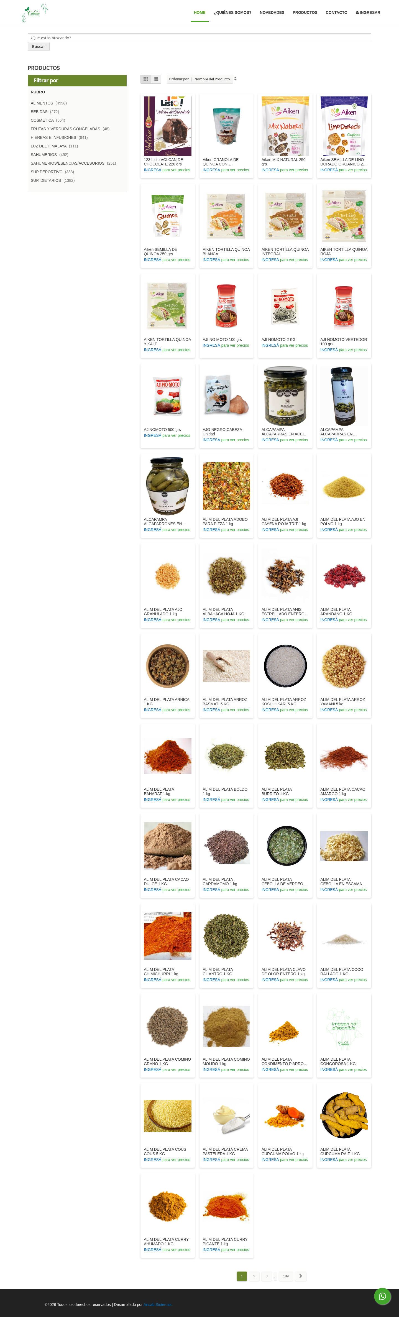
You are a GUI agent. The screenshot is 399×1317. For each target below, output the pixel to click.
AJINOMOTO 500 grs (162, 429)
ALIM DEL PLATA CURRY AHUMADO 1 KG (166, 1241)
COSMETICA (49, 120)
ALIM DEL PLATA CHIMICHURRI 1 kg (161, 971)
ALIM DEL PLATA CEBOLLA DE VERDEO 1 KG (284, 881)
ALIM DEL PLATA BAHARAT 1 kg (159, 791)
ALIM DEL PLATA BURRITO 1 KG (277, 791)
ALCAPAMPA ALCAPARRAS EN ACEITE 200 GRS (285, 431)
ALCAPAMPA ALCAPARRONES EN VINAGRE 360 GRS (163, 521)
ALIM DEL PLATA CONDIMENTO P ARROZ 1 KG (284, 1061)
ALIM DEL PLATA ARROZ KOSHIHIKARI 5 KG (284, 701)
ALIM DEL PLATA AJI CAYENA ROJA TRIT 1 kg (284, 521)
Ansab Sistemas (158, 1304)
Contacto (336, 12)
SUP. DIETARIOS (54, 180)
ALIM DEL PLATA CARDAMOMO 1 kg (220, 881)
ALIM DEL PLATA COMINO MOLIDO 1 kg (226, 1061)
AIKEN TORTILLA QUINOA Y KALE (167, 341)
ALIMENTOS (50, 103)
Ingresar (368, 12)
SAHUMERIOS (51, 154)
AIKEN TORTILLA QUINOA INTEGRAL (285, 251)
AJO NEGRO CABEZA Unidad (222, 431)
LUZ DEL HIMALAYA (56, 146)
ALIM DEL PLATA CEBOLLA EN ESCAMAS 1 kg (344, 881)
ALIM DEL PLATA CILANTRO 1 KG (218, 971)
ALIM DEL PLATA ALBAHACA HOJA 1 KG (223, 611)
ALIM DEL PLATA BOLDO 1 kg (225, 791)
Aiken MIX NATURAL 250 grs (284, 161)
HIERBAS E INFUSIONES (61, 137)
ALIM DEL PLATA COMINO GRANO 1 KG (167, 1061)
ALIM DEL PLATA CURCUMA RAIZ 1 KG (340, 1151)
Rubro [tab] (38, 92)
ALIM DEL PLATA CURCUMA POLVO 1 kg (283, 1151)
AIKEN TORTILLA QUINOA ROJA (343, 251)
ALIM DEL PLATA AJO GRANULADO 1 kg (163, 611)
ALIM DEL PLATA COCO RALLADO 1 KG (341, 971)
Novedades (272, 12)
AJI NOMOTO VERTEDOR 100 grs (343, 341)
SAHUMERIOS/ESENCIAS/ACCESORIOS (75, 163)
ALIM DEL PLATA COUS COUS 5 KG (165, 1151)
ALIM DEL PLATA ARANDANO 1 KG (336, 611)
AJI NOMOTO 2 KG (279, 339)
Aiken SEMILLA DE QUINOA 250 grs (160, 251)
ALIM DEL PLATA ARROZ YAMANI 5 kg (342, 701)
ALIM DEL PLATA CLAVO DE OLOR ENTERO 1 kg (284, 971)
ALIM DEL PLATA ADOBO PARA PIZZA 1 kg (225, 521)
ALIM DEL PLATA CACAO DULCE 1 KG (166, 881)
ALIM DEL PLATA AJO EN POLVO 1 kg (342, 521)
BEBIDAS (46, 111)
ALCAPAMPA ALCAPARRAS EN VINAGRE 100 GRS (337, 431)
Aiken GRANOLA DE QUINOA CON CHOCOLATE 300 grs (222, 161)
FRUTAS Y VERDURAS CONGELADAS (72, 129)
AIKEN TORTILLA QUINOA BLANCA (226, 251)
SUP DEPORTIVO (54, 172)
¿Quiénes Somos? (233, 12)
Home (202, 12)
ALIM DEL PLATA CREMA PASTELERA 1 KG (225, 1151)
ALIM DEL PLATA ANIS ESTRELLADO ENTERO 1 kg (285, 611)
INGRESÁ (152, 170)
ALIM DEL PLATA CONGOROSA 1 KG (338, 1061)
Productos (305, 12)
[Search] (39, 46)
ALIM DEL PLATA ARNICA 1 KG (166, 701)
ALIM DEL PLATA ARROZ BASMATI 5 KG (225, 701)
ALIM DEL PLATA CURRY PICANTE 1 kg (225, 1241)
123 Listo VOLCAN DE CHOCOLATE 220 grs (163, 161)
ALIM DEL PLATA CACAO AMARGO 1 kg (342, 791)
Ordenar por (179, 79)
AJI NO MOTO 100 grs (222, 339)
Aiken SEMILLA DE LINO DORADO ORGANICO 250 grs (343, 161)
